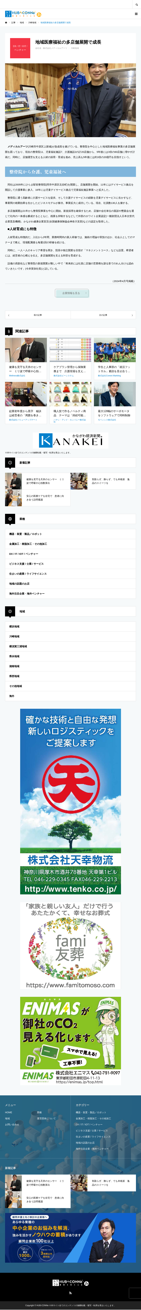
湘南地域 (14, 666)
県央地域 (14, 656)
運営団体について (46, 1118)
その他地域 (15, 686)
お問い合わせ (12, 1124)
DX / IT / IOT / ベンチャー (23, 554)
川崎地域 (75, 48)
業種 (39, 1112)
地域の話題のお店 (19, 583)
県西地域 (14, 676)
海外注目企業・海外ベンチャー (27, 593)
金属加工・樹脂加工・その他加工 (28, 544)
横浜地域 (14, 626)
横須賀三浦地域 (18, 646)
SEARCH (136, 4)
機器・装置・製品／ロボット (25, 534)
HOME (8, 1112)
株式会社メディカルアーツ (55, 48)
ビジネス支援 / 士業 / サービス (26, 564)
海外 (11, 696)
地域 (7, 1118)
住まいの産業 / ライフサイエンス (28, 573)
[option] (70, 100)
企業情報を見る (71, 293)
